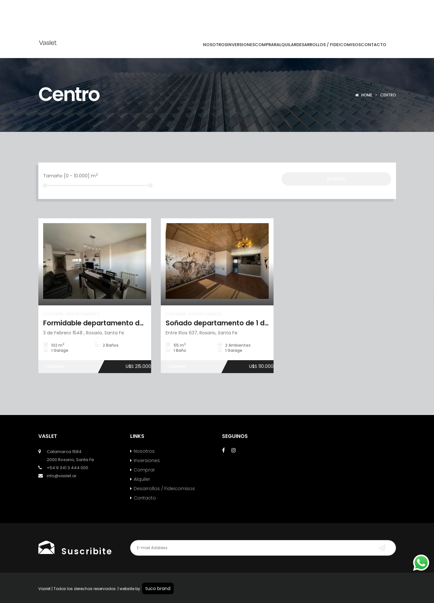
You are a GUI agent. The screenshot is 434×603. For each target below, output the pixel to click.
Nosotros (144, 451)
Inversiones (147, 460)
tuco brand (157, 588)
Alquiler (142, 479)
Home (366, 95)
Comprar (144, 470)
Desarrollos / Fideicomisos (164, 488)
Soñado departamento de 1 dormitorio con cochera (253, 323)
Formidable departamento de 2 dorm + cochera (124, 323)
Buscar (336, 179)
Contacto (145, 498)
